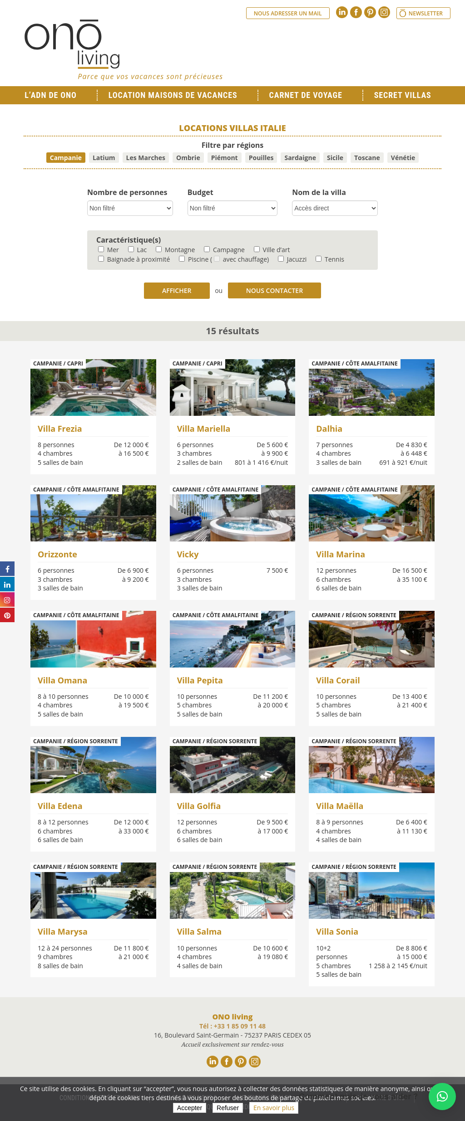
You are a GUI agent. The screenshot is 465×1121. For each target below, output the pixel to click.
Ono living (123, 50)
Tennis (330, 259)
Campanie (66, 157)
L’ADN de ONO (50, 95)
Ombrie (188, 157)
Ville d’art (272, 249)
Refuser (228, 1107)
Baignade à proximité (134, 259)
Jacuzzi (292, 259)
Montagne (175, 249)
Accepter (189, 1107)
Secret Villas (402, 95)
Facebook (356, 12)
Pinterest (370, 12)
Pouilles (261, 157)
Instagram (384, 12)
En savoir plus (273, 1107)
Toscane (367, 157)
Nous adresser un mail (288, 13)
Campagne (224, 249)
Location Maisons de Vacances (173, 95)
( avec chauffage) (239, 259)
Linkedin (342, 12)
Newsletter (426, 13)
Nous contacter (274, 290)
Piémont (224, 157)
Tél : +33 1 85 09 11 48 (232, 1026)
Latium (104, 157)
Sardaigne (300, 157)
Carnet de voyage (305, 95)
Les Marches (145, 157)
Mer (108, 249)
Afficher (177, 290)
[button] (442, 1096)
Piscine (193, 259)
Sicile (335, 157)
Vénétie (403, 157)
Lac (137, 249)
